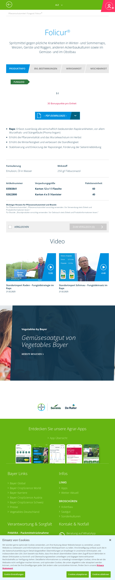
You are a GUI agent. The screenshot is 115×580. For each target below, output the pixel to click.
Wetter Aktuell (69, 470)
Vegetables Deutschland (24, 489)
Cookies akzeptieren (77, 574)
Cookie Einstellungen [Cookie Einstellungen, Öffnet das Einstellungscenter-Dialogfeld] (14, 574)
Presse (14, 484)
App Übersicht (58, 415)
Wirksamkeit (73, 68)
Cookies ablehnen (100, 574)
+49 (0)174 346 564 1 (82, 514)
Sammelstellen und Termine (27, 515)
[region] (57, 557)
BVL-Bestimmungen (45, 68)
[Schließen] (110, 540)
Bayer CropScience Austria (26, 474)
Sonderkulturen (71, 493)
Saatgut (66, 488)
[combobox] (57, 112)
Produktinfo (17, 68)
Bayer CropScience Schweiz (26, 479)
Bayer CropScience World (25, 465)
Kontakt (67, 522)
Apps (64, 465)
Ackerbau (67, 484)
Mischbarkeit (98, 68)
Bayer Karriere (18, 470)
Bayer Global (17, 460)
